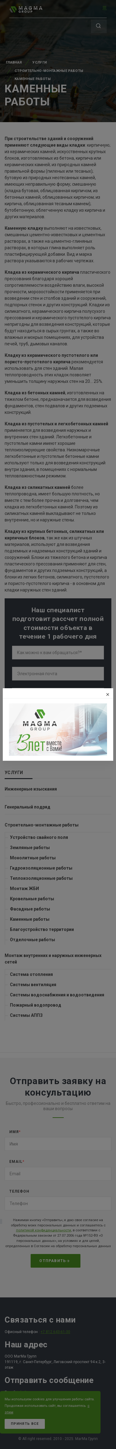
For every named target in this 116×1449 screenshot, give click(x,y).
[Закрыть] (107, 694)
